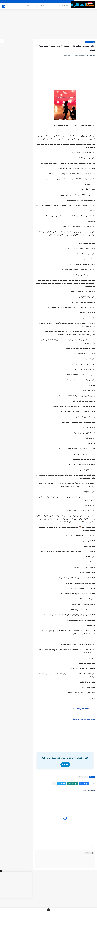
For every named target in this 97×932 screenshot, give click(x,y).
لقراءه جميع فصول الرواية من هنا (83, 719)
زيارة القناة (65, 764)
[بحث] (3, 6)
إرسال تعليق (89, 853)
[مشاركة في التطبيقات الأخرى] (54, 783)
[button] (84, 783)
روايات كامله (65, 6)
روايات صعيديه (25, 6)
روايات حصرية (47, 6)
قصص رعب (56, 6)
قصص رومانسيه (36, 6)
